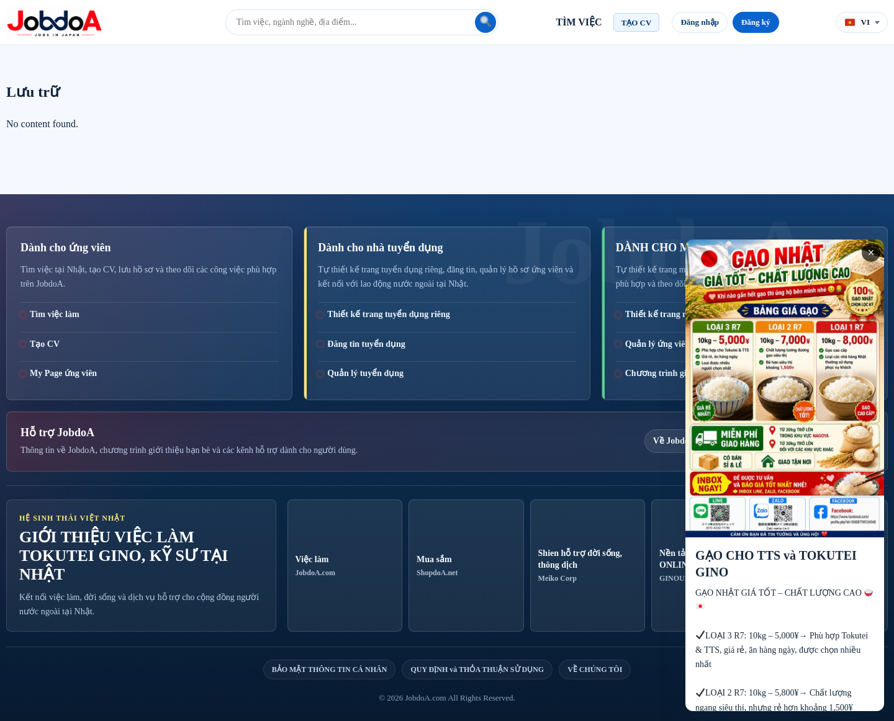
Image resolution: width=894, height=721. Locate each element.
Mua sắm (466, 566)
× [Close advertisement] (871, 252)
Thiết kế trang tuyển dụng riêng (388, 314)
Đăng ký (755, 22)
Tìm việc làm (54, 314)
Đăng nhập (699, 22)
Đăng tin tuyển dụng (366, 344)
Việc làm (345, 566)
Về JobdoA (674, 441)
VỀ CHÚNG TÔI (594, 669)
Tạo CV (45, 344)
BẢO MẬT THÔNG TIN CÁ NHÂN (329, 669)
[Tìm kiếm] (485, 22)
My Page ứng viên (63, 373)
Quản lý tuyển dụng (365, 373)
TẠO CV (636, 22)
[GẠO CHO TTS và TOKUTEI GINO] (784, 475)
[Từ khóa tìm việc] (351, 22)
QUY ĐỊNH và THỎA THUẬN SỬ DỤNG (477, 669)
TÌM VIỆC (579, 22)
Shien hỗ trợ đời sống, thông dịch (587, 566)
